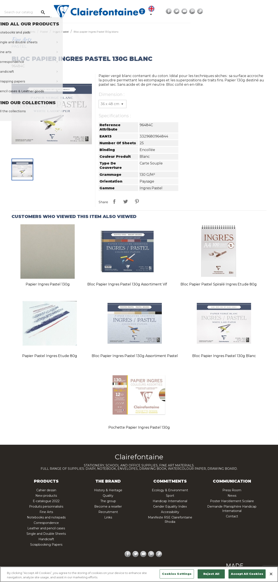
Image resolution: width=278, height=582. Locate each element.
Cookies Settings (177, 573)
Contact (232, 516)
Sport (170, 496)
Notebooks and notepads (46, 517)
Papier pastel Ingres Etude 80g (49, 356)
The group (108, 501)
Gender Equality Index (170, 506)
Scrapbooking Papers (46, 545)
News (232, 496)
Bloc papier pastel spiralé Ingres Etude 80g (218, 284)
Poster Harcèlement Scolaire (232, 501)
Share (114, 201)
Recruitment (108, 512)
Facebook (232, 11)
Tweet (125, 201)
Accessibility (170, 512)
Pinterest (256, 11)
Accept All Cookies (247, 573)
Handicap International (170, 501)
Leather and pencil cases (46, 528)
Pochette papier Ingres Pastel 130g (139, 427)
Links (108, 517)
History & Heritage (108, 490)
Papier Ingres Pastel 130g (48, 284)
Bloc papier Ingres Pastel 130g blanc (224, 356)
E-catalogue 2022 (46, 501)
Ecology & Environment (170, 490)
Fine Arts (46, 512)
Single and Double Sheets (46, 534)
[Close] (271, 574)
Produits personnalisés (46, 506)
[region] (139, 574)
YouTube (248, 11)
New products (46, 496)
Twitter (240, 11)
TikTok (264, 11)
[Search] (47, 12)
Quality (108, 496)
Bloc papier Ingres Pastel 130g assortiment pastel (135, 356)
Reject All (211, 573)
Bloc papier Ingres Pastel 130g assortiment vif (127, 284)
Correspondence (46, 523)
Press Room (231, 490)
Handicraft (46, 539)
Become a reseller (108, 506)
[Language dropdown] (213, 11)
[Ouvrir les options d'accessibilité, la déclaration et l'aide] (200, 11)
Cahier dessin (46, 490)
